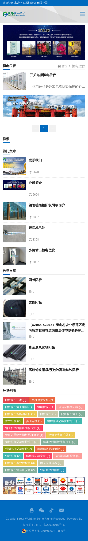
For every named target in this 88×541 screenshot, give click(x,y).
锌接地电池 (37, 228)
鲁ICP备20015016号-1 (50, 524)
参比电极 (34, 421)
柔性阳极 (35, 302)
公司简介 (35, 183)
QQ (31, 510)
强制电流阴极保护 (18, 449)
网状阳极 (35, 280)
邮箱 (61, 510)
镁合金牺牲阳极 (70, 407)
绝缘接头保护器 (61, 435)
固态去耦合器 (50, 463)
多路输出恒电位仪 (42, 250)
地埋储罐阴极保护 (50, 449)
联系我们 (35, 160)
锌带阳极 (13, 456)
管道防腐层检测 (68, 456)
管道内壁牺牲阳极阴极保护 (24, 435)
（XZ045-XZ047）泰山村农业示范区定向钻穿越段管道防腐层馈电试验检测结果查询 (57, 330)
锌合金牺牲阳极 (52, 470)
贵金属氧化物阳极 (42, 347)
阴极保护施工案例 (18, 407)
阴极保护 (48, 414)
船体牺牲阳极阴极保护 (59, 442)
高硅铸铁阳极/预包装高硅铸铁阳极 (54, 370)
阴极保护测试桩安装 (20, 470)
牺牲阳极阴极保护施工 (21, 442)
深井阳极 (13, 421)
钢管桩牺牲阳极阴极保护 (47, 205)
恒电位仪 (45, 407)
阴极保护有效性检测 (20, 463)
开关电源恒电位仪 (43, 75)
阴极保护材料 (42, 400)
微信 (41, 510)
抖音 (51, 510)
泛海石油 (28, 524)
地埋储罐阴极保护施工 (63, 421)
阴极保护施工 (71, 414)
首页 (64, 66)
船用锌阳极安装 (38, 456)
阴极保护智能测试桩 (20, 414)
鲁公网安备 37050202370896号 (43, 531)
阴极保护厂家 (15, 400)
